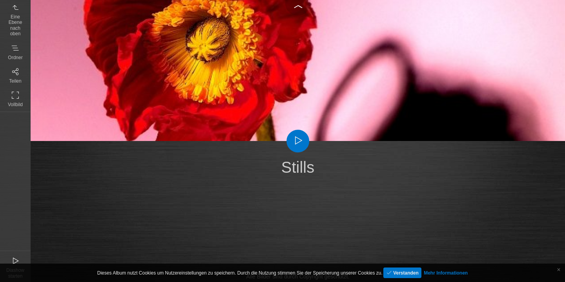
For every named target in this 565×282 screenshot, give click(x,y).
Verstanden (405, 273)
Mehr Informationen (446, 273)
